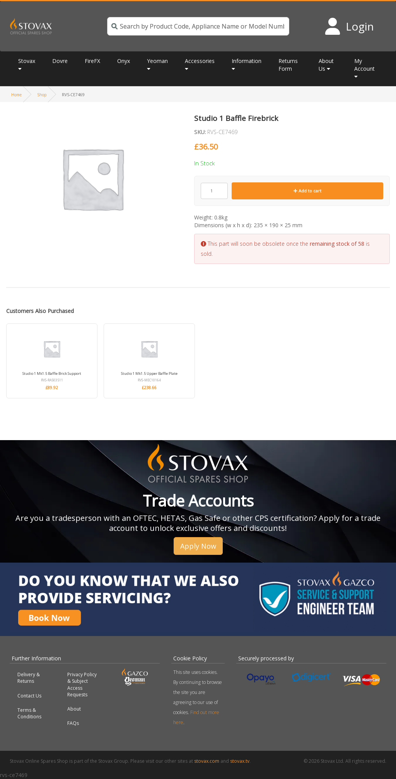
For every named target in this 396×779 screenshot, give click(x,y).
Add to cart (307, 191)
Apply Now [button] (198, 546)
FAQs (73, 723)
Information (246, 61)
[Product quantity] (214, 191)
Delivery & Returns (28, 677)
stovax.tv (239, 761)
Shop (41, 94)
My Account (364, 64)
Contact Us (29, 695)
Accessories (200, 61)
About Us (326, 64)
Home (16, 94)
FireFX (92, 61)
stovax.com (206, 761)
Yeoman (157, 61)
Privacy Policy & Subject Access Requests (82, 684)
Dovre (60, 61)
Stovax (26, 61)
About (74, 709)
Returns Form (288, 64)
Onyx (123, 61)
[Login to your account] (349, 26)
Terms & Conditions (29, 713)
